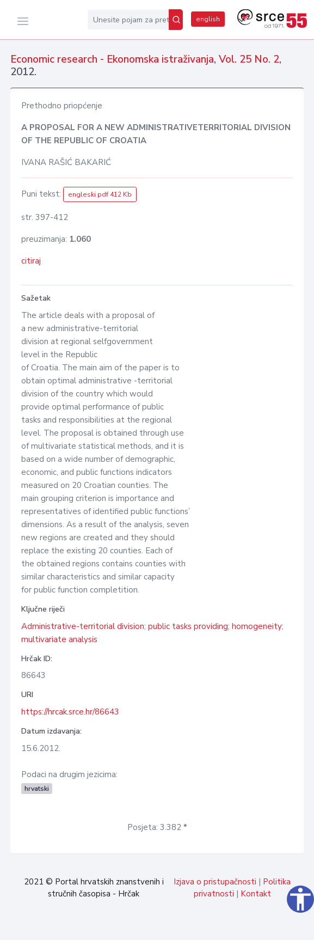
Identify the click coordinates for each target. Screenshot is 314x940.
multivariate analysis (59, 639)
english (208, 19)
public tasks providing (188, 626)
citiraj (31, 260)
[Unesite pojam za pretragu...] (128, 19)
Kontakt (256, 893)
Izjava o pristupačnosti (215, 881)
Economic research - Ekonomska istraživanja (112, 59)
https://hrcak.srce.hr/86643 (70, 711)
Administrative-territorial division (82, 626)
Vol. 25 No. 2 (249, 59)
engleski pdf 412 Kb (100, 194)
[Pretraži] (176, 19)
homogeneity (257, 626)
